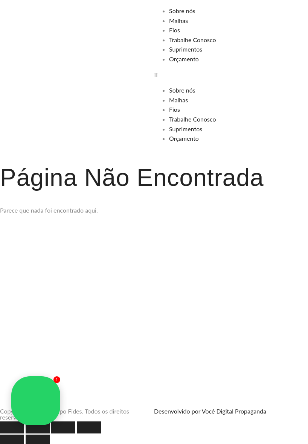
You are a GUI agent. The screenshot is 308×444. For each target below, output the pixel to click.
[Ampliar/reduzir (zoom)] (12, 427)
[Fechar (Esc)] (89, 427)
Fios (174, 29)
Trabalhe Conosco (192, 39)
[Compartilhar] (63, 427)
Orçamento (184, 58)
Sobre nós (182, 10)
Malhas (178, 20)
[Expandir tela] (38, 427)
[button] (231, 75)
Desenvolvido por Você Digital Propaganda (210, 411)
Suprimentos (185, 49)
